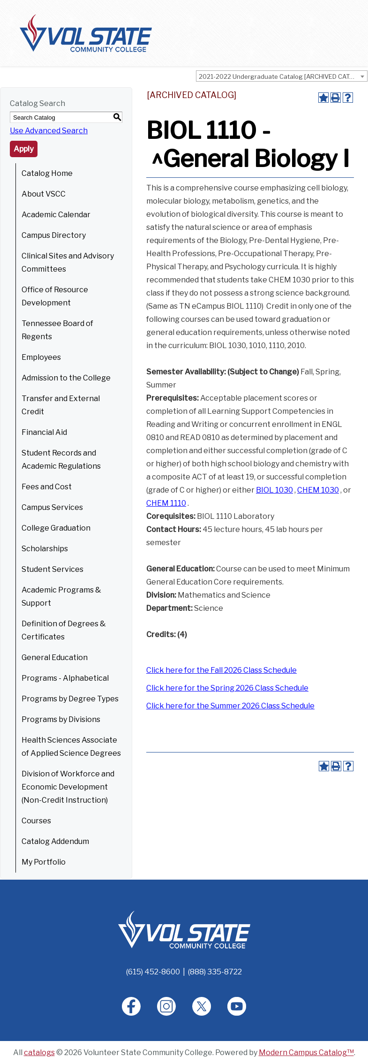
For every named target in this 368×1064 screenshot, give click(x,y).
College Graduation (56, 528)
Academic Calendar (56, 214)
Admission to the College (66, 377)
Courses (36, 820)
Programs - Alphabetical (65, 678)
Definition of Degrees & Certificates (64, 630)
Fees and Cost (47, 486)
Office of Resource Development (55, 296)
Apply (24, 148)
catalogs (39, 1052)
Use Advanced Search (49, 130)
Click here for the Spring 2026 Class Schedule (227, 688)
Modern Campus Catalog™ (306, 1052)
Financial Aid (44, 432)
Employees (41, 357)
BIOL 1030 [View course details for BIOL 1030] (274, 490)
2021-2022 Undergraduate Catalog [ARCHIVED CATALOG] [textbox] (283, 76)
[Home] (184, 929)
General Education (55, 657)
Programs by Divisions (61, 719)
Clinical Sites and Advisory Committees (68, 262)
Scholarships (45, 548)
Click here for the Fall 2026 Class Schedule (221, 670)
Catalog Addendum (55, 841)
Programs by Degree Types (70, 698)
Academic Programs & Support (61, 596)
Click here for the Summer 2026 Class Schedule (230, 705)
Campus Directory (54, 235)
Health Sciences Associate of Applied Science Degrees (71, 747)
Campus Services (52, 507)
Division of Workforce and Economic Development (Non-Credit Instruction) (68, 787)
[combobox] (282, 76)
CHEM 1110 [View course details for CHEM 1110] (166, 503)
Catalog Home (47, 173)
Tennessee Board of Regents (57, 330)
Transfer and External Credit (61, 405)
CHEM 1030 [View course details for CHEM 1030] (318, 490)
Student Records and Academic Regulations (61, 459)
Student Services (52, 569)
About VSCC (44, 194)
